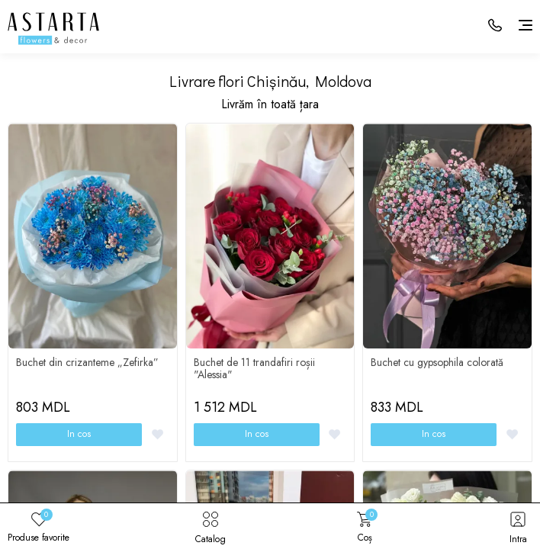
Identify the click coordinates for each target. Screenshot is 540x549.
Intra (517, 526)
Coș (365, 526)
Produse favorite (38, 526)
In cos (79, 434)
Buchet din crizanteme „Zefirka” (87, 362)
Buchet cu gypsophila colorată (437, 362)
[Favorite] (157, 434)
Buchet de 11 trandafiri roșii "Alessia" (254, 368)
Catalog (210, 526)
